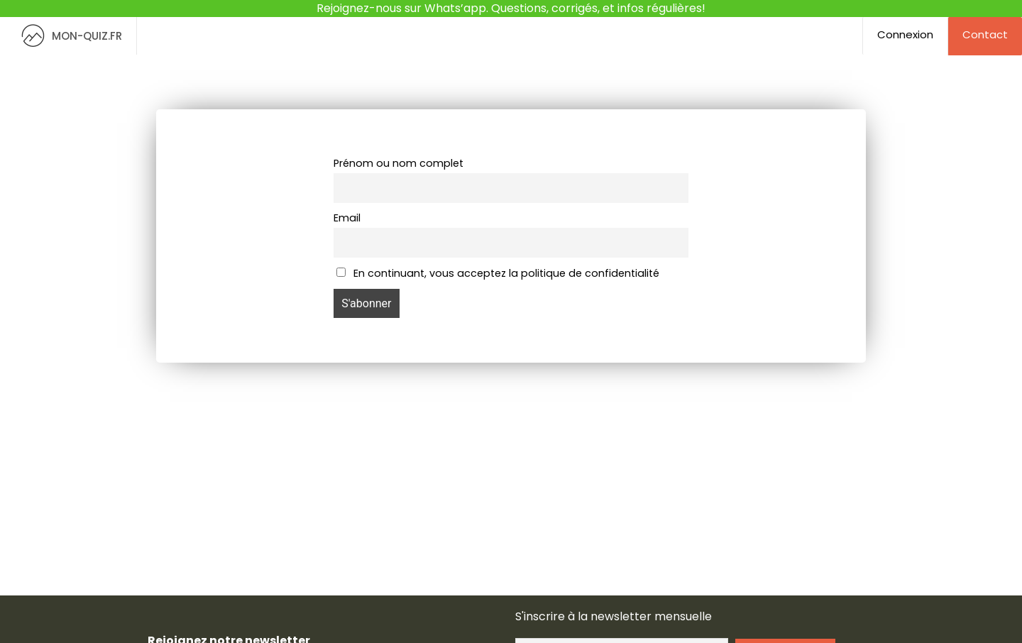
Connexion (905, 34)
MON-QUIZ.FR (68, 36)
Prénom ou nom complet (398, 163)
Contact (985, 34)
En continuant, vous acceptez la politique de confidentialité (497, 273)
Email (347, 218)
